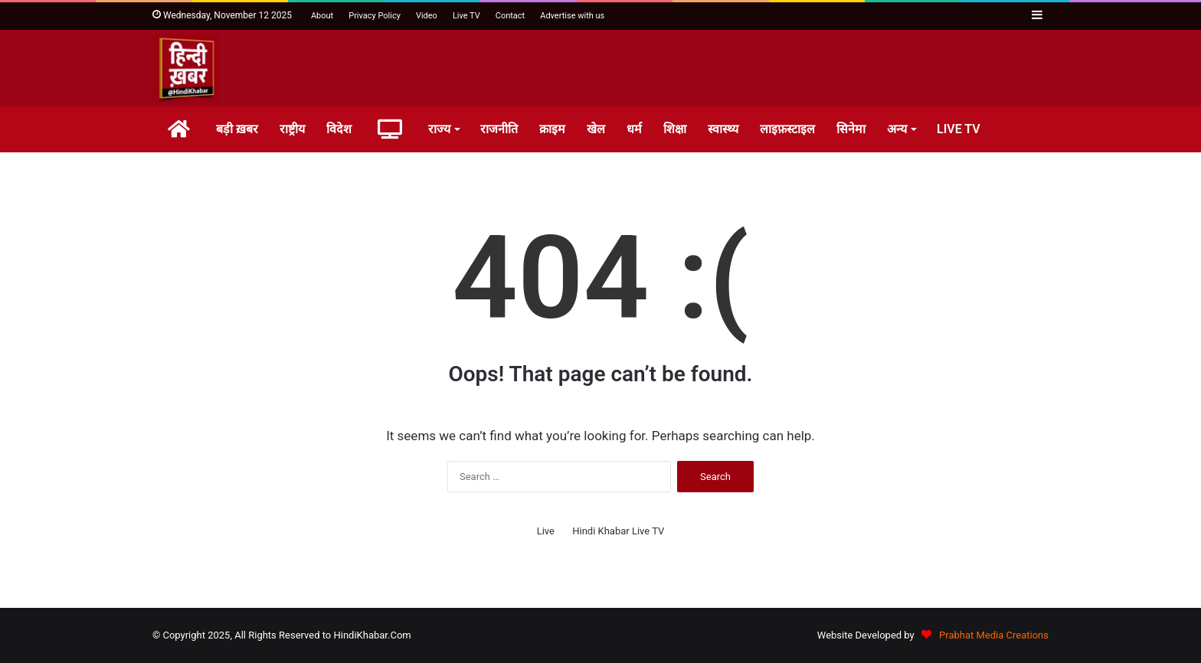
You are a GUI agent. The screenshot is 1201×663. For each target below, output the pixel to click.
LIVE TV (958, 129)
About (322, 16)
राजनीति (499, 129)
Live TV (466, 16)
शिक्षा (674, 129)
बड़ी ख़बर (237, 129)
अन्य (897, 129)
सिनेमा (851, 129)
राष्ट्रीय (292, 129)
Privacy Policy (375, 16)
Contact (510, 16)
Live (546, 531)
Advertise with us (572, 16)
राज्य (439, 129)
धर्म (634, 129)
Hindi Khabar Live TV (618, 531)
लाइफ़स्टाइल (787, 129)
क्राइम (552, 129)
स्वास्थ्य (723, 129)
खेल (596, 129)
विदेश (339, 129)
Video (426, 16)
